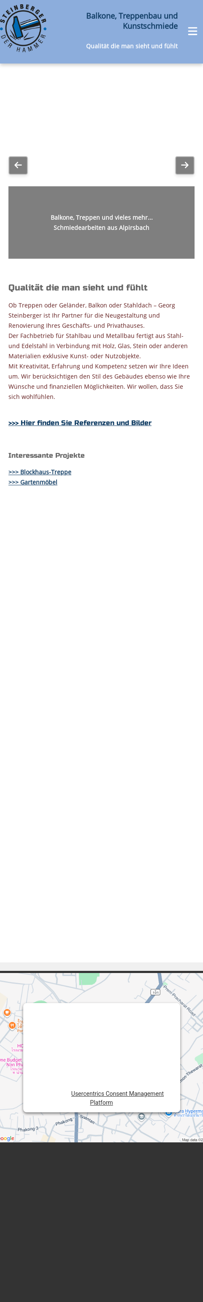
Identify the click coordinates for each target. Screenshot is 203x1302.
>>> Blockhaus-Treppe (39, 299)
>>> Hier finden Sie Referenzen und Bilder (80, 248)
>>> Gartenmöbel (32, 309)
